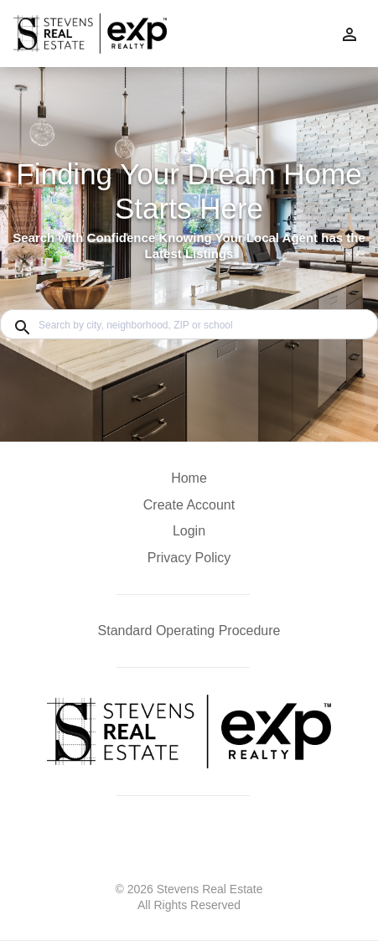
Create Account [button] (189, 505)
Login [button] (189, 531)
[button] (189, 535)
